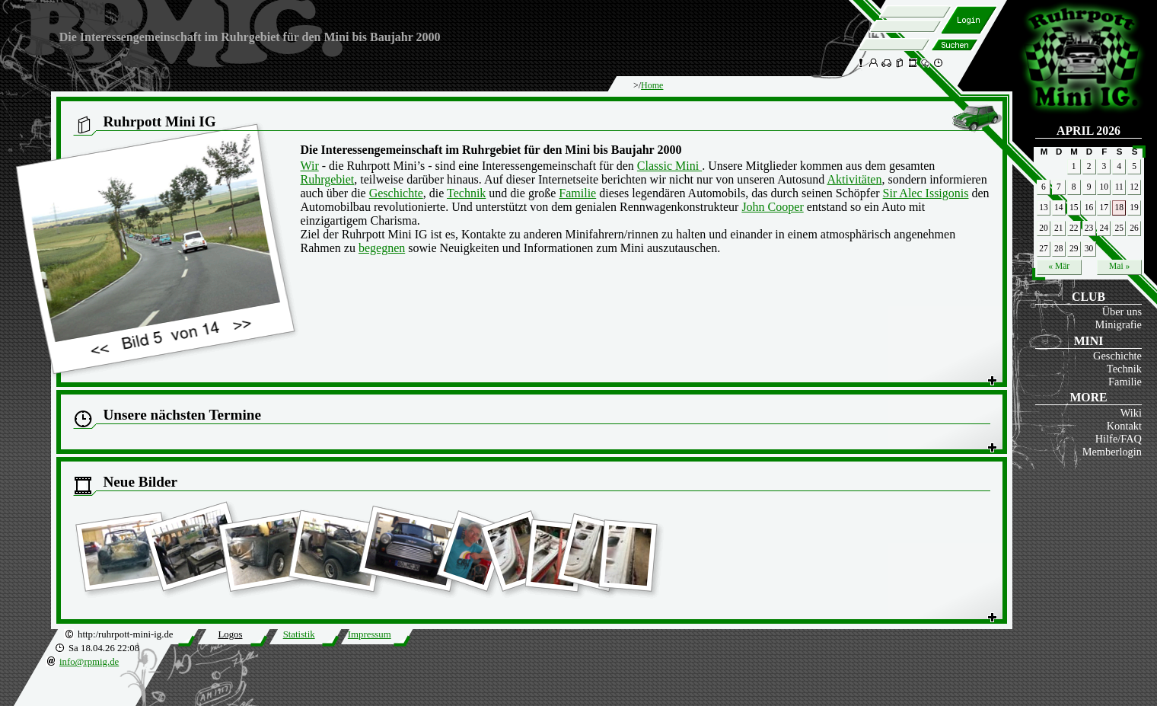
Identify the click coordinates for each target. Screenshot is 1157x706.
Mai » (1119, 265)
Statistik (299, 634)
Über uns (1122, 311)
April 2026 (1088, 130)
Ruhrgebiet (328, 179)
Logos (230, 634)
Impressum (369, 634)
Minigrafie (1118, 324)
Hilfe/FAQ (1118, 439)
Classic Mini (669, 165)
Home (652, 85)
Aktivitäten (854, 179)
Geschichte (1117, 356)
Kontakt (1124, 426)
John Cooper (772, 206)
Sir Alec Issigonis (926, 193)
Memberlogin (1112, 452)
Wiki (1131, 413)
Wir (310, 165)
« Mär (1058, 265)
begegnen (382, 247)
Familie (1125, 381)
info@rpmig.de (89, 661)
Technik (1124, 369)
